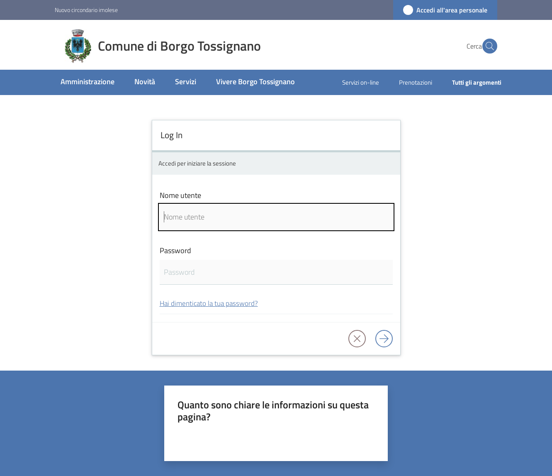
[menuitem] (87, 82)
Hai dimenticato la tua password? (209, 303)
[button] (487, 46)
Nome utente (180, 195)
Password (175, 250)
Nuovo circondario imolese (86, 9)
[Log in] (384, 338)
